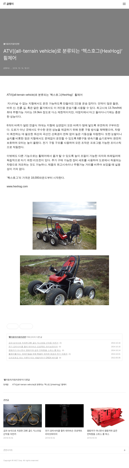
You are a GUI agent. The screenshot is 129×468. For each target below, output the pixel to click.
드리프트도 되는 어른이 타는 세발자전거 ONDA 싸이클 (33, 358)
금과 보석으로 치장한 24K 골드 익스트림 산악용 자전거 (33, 343)
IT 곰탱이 (8, 4)
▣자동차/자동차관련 (17, 337)
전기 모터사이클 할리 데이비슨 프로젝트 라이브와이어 (33, 346)
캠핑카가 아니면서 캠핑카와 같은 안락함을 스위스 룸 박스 (35, 350)
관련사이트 (8, 450)
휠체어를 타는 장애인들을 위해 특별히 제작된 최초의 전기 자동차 (38, 354)
